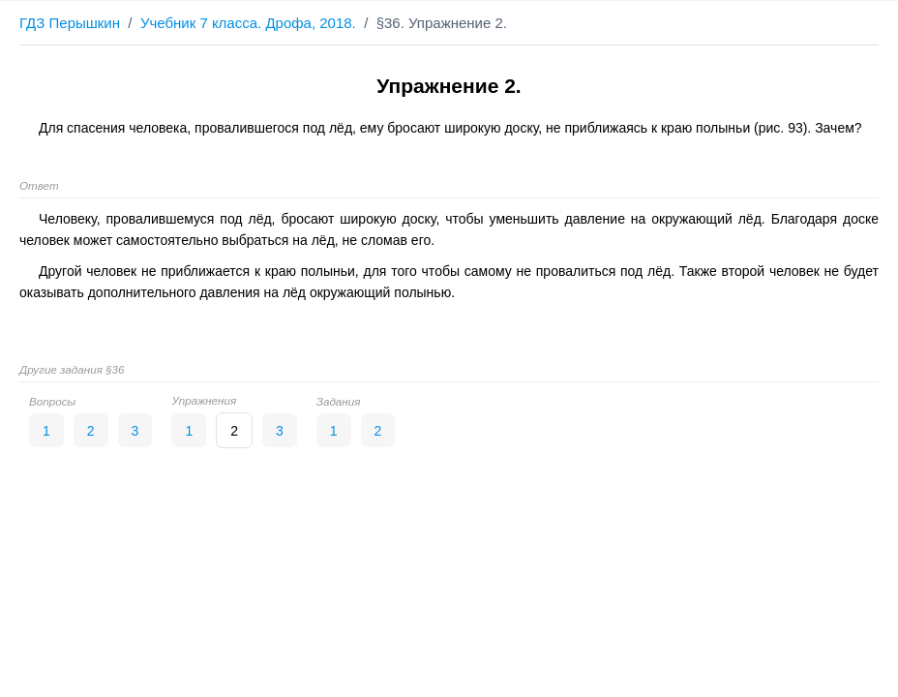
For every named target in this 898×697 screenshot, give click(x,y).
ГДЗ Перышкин (69, 23)
